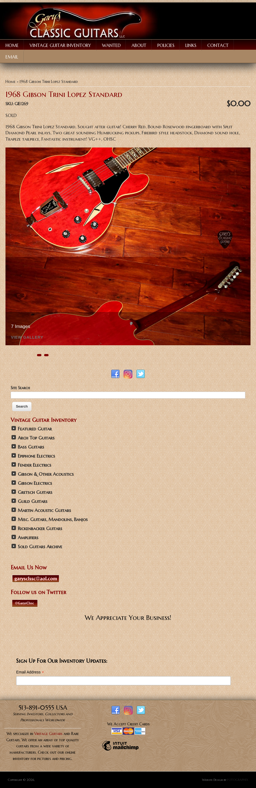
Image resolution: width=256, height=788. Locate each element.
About (139, 45)
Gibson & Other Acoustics (46, 474)
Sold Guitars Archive (40, 547)
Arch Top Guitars (36, 438)
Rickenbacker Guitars (40, 528)
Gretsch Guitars (35, 492)
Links (190, 45)
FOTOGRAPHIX (237, 780)
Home (12, 45)
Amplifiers (28, 538)
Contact (218, 45)
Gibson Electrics (35, 483)
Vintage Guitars (48, 733)
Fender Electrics (34, 465)
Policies (165, 45)
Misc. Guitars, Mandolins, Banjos (53, 519)
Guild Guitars (32, 501)
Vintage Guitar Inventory (60, 45)
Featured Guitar (35, 429)
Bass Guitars (31, 447)
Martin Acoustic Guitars (44, 510)
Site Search (20, 387)
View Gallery (27, 337)
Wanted (111, 45)
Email (11, 57)
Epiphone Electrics (36, 456)
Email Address (30, 672)
